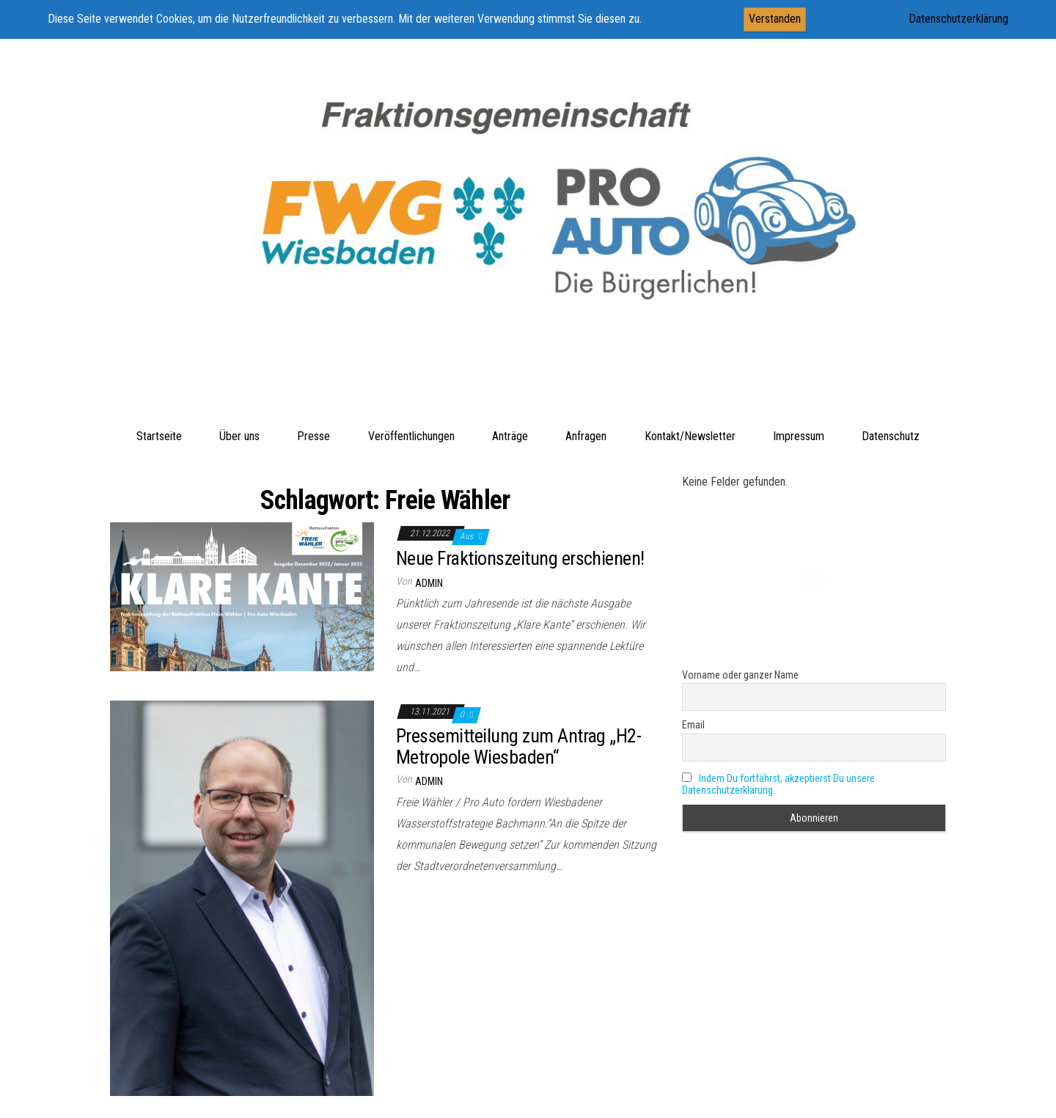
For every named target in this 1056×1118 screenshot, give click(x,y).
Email (693, 725)
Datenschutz (891, 436)
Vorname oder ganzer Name (740, 675)
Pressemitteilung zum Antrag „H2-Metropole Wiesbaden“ (518, 746)
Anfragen (585, 436)
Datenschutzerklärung (958, 19)
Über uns (239, 436)
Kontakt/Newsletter (690, 436)
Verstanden (775, 19)
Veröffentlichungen (411, 436)
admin (429, 583)
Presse (313, 436)
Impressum (798, 436)
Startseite (159, 436)
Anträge (510, 436)
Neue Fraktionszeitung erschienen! (520, 558)
